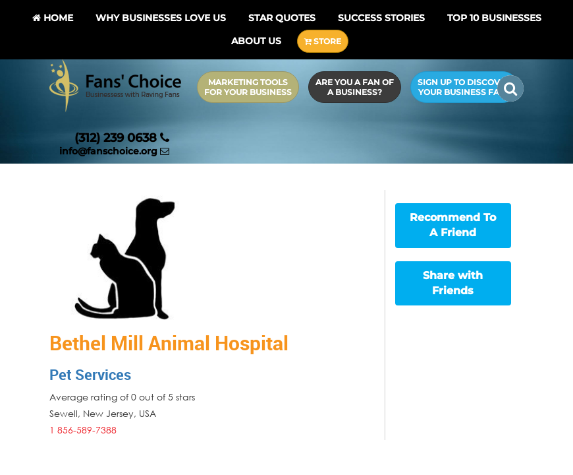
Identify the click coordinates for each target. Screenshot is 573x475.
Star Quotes (281, 18)
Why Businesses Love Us (161, 18)
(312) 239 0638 (121, 138)
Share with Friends (453, 283)
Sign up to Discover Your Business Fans (464, 87)
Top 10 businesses (494, 18)
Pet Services (90, 374)
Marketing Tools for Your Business (248, 87)
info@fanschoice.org (114, 151)
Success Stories (381, 18)
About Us (256, 41)
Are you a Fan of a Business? (354, 87)
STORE (322, 41)
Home (52, 18)
